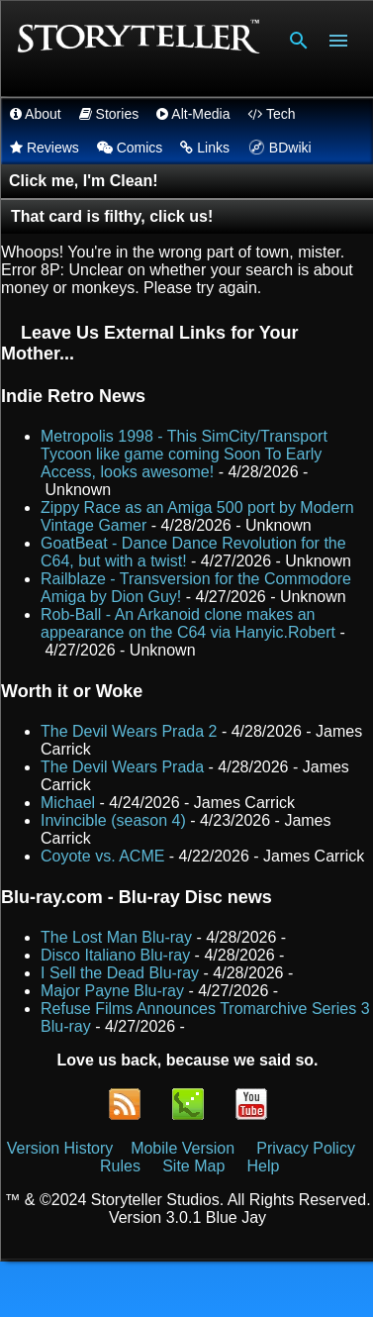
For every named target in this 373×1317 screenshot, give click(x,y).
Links (205, 147)
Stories (109, 114)
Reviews (44, 147)
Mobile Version (184, 1148)
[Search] (299, 40)
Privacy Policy (305, 1148)
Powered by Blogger (186, 1288)
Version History (60, 1148)
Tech (271, 114)
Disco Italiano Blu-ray (115, 955)
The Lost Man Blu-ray (116, 937)
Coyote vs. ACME (102, 856)
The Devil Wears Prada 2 (129, 731)
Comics (130, 147)
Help (263, 1166)
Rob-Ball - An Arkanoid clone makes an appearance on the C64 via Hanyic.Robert (188, 623)
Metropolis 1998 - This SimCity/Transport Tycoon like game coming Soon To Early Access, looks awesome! (184, 454)
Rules (120, 1166)
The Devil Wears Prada (122, 767)
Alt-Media (193, 114)
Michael (68, 802)
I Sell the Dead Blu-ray (120, 972)
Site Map (193, 1166)
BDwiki (278, 148)
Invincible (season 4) (113, 820)
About (35, 114)
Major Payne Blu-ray (112, 990)
